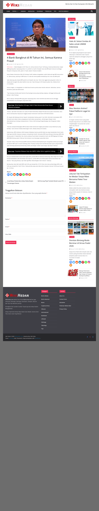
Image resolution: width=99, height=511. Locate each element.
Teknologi (48, 11)
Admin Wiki (21, 64)
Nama (7, 219)
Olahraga (40, 11)
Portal (14, 11)
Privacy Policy (63, 309)
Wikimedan (10, 67)
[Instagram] (26, 174)
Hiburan (23, 11)
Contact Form (63, 299)
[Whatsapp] (23, 174)
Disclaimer (62, 302)
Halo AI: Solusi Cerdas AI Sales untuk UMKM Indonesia (80, 44)
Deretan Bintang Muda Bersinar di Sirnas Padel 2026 (79, 243)
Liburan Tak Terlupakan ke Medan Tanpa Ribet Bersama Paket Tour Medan (79, 177)
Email (7, 227)
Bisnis (42, 302)
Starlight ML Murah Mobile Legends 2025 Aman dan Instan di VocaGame (84, 141)
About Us (61, 296)
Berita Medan (72, 170)
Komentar (8, 198)
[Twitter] (11, 174)
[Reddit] (14, 174)
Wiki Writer (81, 50)
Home (8, 11)
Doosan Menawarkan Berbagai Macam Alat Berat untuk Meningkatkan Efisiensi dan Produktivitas (85, 75)
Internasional (44, 312)
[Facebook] (8, 174)
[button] (17, 11)
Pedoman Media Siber (65, 305)
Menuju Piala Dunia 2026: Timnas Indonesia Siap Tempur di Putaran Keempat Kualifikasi (85, 273)
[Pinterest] (20, 174)
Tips (55, 11)
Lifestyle (43, 319)
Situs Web (8, 234)
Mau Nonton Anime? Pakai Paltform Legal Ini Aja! (79, 111)
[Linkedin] (17, 174)
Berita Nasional (11, 54)
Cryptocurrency (63, 11)
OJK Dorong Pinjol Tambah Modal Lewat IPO (52, 181)
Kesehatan (31, 11)
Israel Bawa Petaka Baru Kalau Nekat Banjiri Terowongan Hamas (19, 182)
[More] (29, 174)
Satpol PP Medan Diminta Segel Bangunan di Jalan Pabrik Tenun (85, 208)
